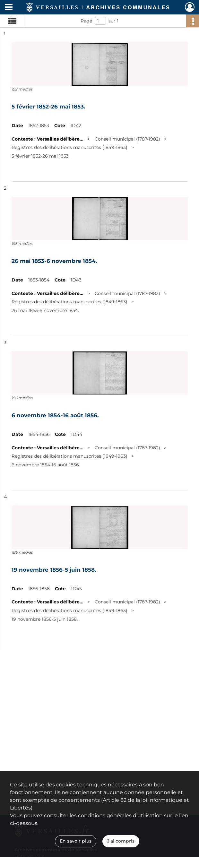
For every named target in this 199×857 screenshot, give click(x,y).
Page (86, 21)
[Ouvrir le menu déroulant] (9, 8)
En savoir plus (75, 841)
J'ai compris (120, 841)
